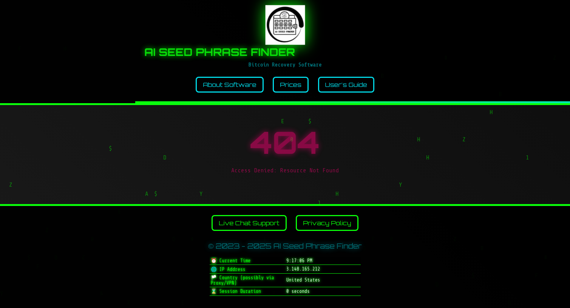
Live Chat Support (249, 223)
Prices (290, 84)
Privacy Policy (327, 223)
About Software (229, 84)
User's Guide (346, 84)
